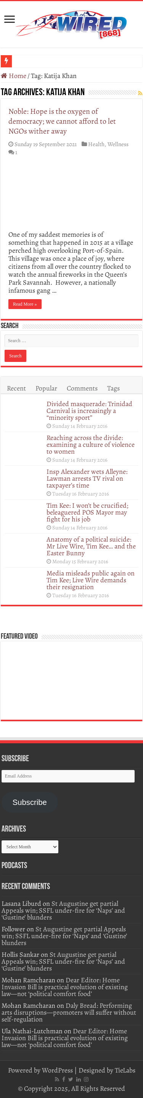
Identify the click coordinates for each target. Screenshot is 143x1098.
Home (13, 75)
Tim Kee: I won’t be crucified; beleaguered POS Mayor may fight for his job (87, 512)
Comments (82, 388)
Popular (46, 388)
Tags (113, 388)
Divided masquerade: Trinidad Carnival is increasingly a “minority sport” (89, 410)
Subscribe (30, 802)
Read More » (25, 304)
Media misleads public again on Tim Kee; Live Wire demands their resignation (91, 580)
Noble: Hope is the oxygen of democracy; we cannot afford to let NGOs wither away (62, 121)
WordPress (57, 1070)
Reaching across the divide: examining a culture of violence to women (91, 444)
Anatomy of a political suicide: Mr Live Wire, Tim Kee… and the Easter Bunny (91, 546)
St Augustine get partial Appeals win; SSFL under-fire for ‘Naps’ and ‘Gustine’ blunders (63, 910)
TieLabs (125, 1070)
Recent (16, 388)
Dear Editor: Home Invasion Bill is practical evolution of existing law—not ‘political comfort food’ (65, 986)
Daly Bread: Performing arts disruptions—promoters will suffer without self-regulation (69, 1012)
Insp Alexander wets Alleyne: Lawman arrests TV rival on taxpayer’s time (87, 478)
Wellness (118, 144)
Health (96, 144)
